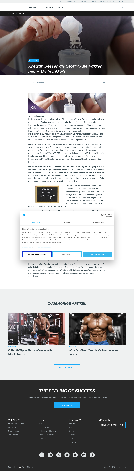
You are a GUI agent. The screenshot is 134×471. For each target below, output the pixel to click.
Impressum (73, 442)
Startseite (11, 14)
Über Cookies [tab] (98, 222)
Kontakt (121, 1)
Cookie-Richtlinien (44, 247)
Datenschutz (27, 247)
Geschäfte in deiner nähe (112, 425)
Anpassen (67, 254)
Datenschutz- (13, 467)
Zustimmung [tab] (35, 222)
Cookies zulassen (97, 254)
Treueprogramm (71, 1)
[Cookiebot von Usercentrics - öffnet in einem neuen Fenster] (102, 215)
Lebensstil (21, 14)
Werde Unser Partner (45, 435)
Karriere (93, 1)
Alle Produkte (13, 435)
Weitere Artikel (67, 368)
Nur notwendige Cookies (37, 254)
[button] (34, 7)
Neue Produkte (13, 431)
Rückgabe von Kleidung (47, 431)
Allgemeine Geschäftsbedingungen (113, 467)
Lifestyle (72, 435)
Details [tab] (67, 222)
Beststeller (12, 427)
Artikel (60, 1)
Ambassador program (107, 1)
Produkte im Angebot (16, 423)
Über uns (83, 1)
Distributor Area (44, 439)
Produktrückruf (43, 427)
